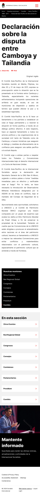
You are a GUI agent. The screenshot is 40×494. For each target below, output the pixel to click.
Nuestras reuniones (12, 271)
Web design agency (25, 488)
